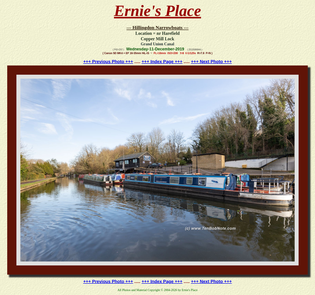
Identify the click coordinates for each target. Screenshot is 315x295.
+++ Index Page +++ (162, 61)
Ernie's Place (157, 10)
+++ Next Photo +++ (211, 61)
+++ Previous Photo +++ (108, 61)
